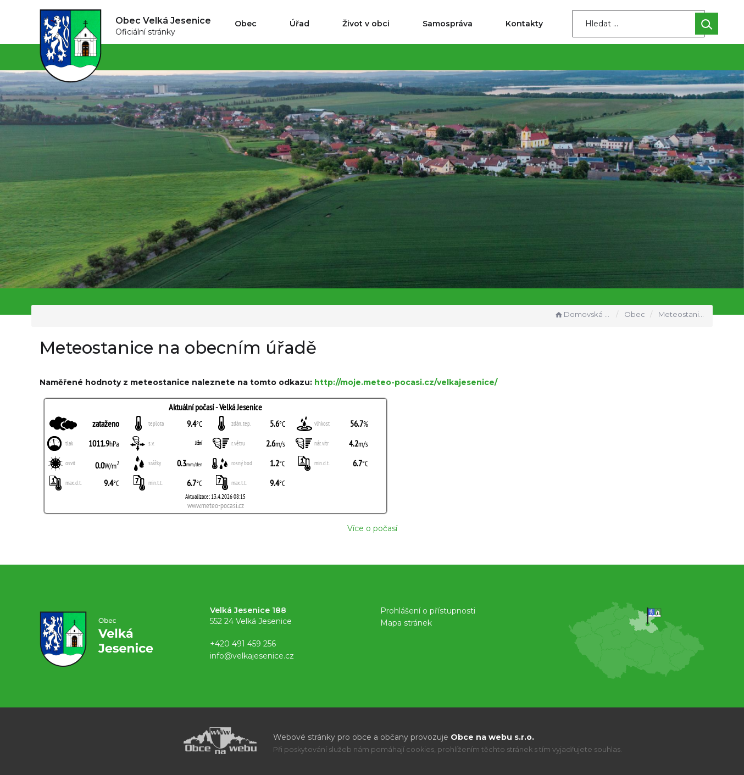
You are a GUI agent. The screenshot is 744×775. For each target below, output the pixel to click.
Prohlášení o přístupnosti (427, 611)
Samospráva (448, 24)
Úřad (299, 24)
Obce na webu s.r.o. (492, 737)
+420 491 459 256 (243, 644)
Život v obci (366, 24)
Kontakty (524, 24)
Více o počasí (372, 528)
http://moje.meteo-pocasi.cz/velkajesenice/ (405, 382)
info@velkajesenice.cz (252, 656)
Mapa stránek (406, 623)
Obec (246, 24)
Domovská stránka (582, 314)
